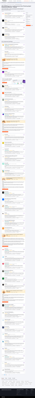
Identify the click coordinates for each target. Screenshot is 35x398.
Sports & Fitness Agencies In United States (10, 4)
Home (2, 4)
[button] (22, 11)
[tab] (3, 378)
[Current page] (8, 374)
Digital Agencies (4, 4)
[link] (18, 2)
